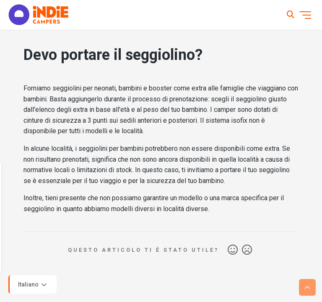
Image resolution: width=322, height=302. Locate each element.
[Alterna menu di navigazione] (305, 15)
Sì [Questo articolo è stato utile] (233, 250)
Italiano (33, 285)
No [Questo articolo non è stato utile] (247, 250)
